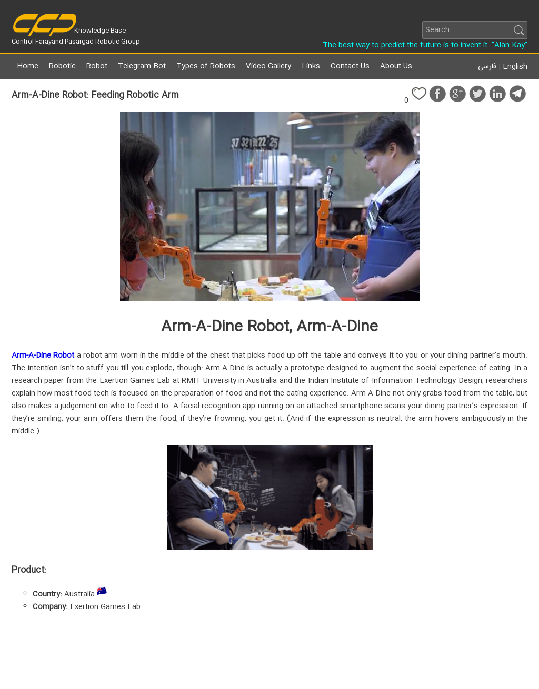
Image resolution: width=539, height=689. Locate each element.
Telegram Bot (142, 66)
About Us (396, 66)
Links (311, 66)
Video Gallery (268, 66)
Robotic (62, 66)
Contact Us (350, 66)
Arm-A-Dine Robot (43, 355)
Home (27, 66)
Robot (96, 66)
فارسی (487, 66)
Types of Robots (205, 66)
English (515, 66)
